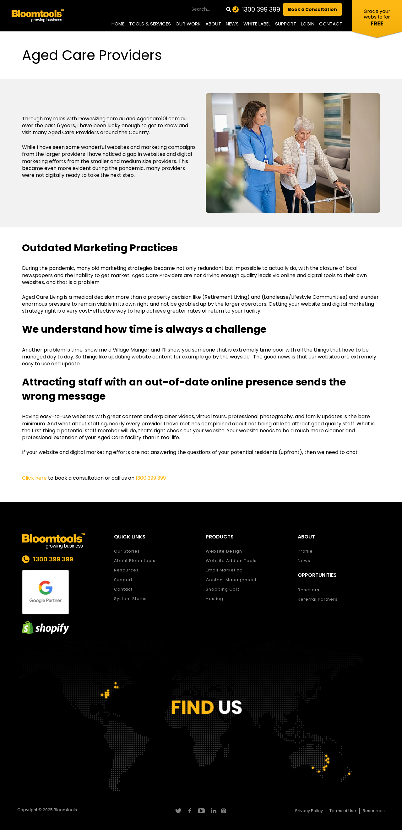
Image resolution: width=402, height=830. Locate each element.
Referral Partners (318, 599)
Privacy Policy (309, 811)
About (213, 23)
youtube (201, 810)
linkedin (213, 810)
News (232, 23)
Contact (330, 23)
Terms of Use (342, 811)
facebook (189, 810)
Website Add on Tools (231, 561)
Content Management (231, 580)
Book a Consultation (312, 9)
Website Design (224, 551)
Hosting (214, 599)
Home (117, 23)
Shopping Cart (222, 589)
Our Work (188, 23)
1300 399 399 (261, 9)
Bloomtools (65, 810)
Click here (34, 478)
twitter (178, 810)
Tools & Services (150, 23)
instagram (224, 810)
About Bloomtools (134, 561)
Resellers (308, 590)
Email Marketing (224, 570)
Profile (305, 551)
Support (285, 23)
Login (307, 23)
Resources (126, 570)
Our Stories (127, 551)
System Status (130, 599)
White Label (256, 23)
